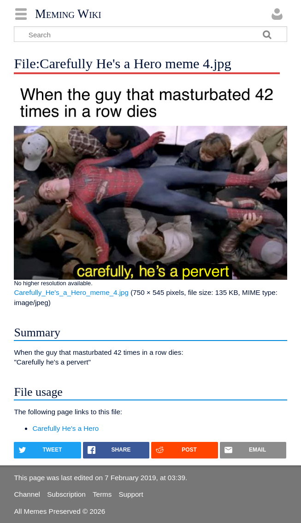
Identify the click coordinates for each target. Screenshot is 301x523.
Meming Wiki (68, 14)
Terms (102, 494)
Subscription (66, 494)
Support (130, 494)
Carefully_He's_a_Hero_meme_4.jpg (71, 292)
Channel (27, 494)
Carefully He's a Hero (65, 428)
